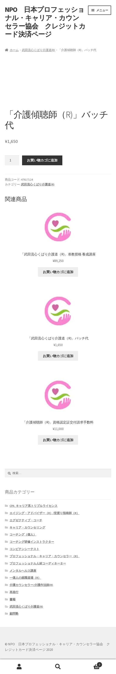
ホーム (14, 50)
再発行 (14, 592)
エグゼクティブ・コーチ (26, 520)
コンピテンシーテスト (24, 549)
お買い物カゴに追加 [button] (58, 272)
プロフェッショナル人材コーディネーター (38, 563)
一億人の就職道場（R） (25, 578)
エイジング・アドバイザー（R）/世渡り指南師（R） (44, 513)
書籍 (12, 599)
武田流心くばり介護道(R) (38, 50)
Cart (89, 663)
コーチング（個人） (23, 534)
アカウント (19, 667)
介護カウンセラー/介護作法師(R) (31, 585)
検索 (58, 667)
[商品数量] (12, 160)
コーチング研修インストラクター (32, 542)
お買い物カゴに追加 (42, 160)
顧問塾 (14, 614)
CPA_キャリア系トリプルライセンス (33, 506)
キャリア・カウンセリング (27, 527)
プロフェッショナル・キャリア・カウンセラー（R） (45, 556)
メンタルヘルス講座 (23, 571)
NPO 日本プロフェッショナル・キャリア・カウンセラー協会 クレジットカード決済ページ (45, 22)
